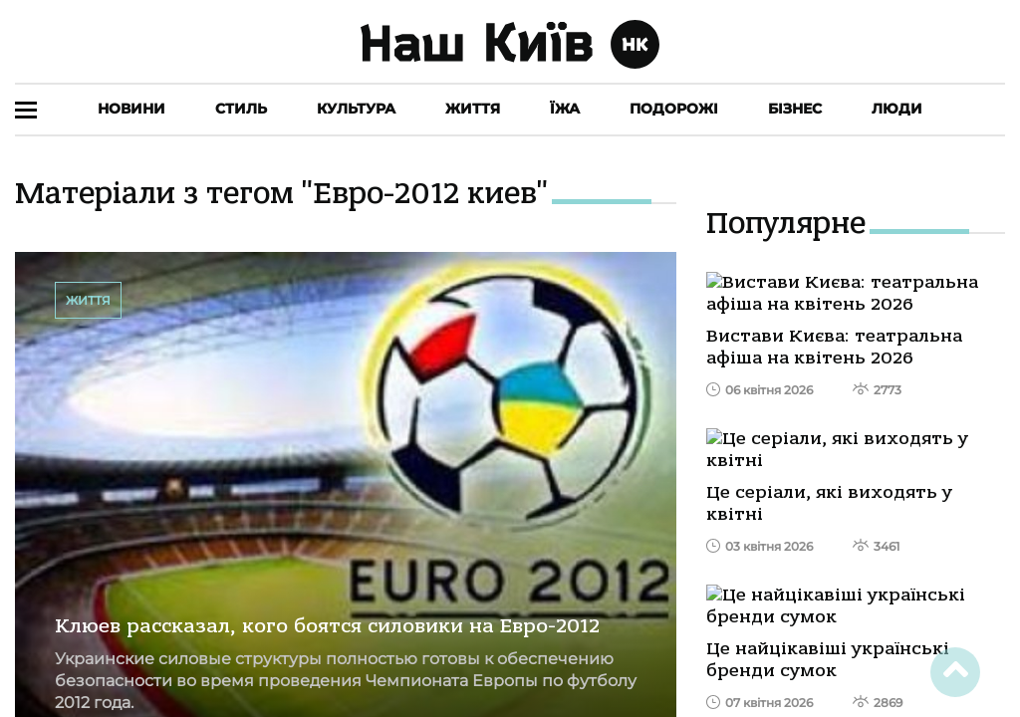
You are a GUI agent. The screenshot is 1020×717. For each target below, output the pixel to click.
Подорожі (674, 109)
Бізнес (795, 109)
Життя (472, 109)
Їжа (565, 109)
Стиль (241, 109)
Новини (131, 109)
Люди (897, 109)
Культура (356, 109)
